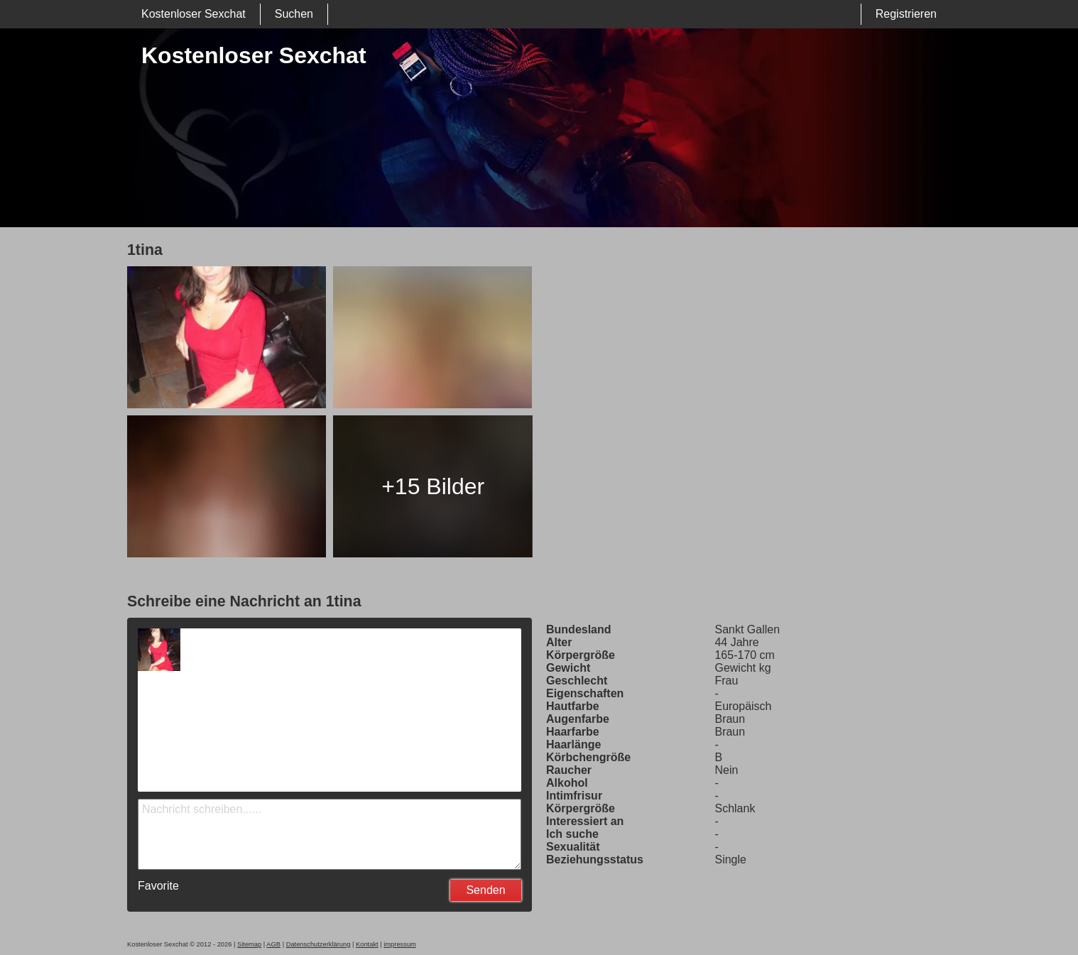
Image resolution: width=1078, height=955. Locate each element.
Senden (485, 890)
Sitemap (249, 944)
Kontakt (367, 944)
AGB (273, 944)
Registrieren (906, 14)
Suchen (294, 14)
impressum (399, 944)
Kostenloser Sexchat (193, 14)
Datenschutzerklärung (318, 944)
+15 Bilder (432, 486)
